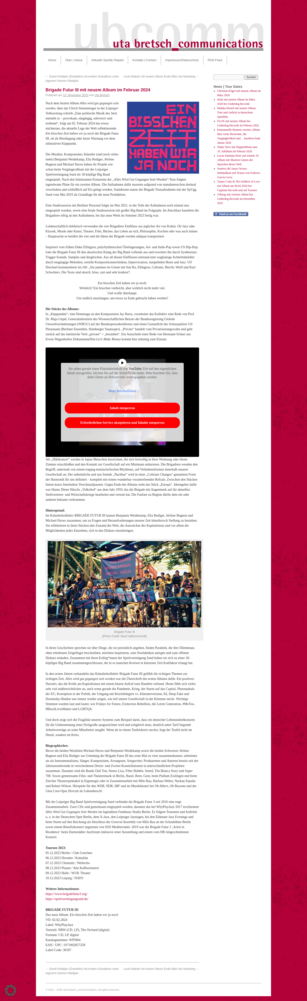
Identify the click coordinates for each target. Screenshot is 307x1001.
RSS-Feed (215, 60)
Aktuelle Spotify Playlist (107, 60)
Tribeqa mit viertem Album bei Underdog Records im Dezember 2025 (236, 199)
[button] (10, 990)
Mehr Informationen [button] (122, 391)
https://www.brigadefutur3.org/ (66, 894)
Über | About (74, 60)
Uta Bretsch (102, 95)
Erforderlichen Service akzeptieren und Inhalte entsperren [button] (122, 422)
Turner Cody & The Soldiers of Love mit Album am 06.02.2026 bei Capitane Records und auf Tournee (238, 186)
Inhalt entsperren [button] (122, 408)
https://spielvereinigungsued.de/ (67, 899)
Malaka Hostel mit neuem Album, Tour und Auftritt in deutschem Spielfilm (236, 112)
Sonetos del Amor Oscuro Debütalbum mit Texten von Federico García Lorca (238, 173)
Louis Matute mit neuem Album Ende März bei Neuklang (161, 76)
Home (52, 60)
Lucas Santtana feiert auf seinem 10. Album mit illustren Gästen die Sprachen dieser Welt (238, 160)
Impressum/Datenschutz (182, 60)
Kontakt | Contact (144, 60)
